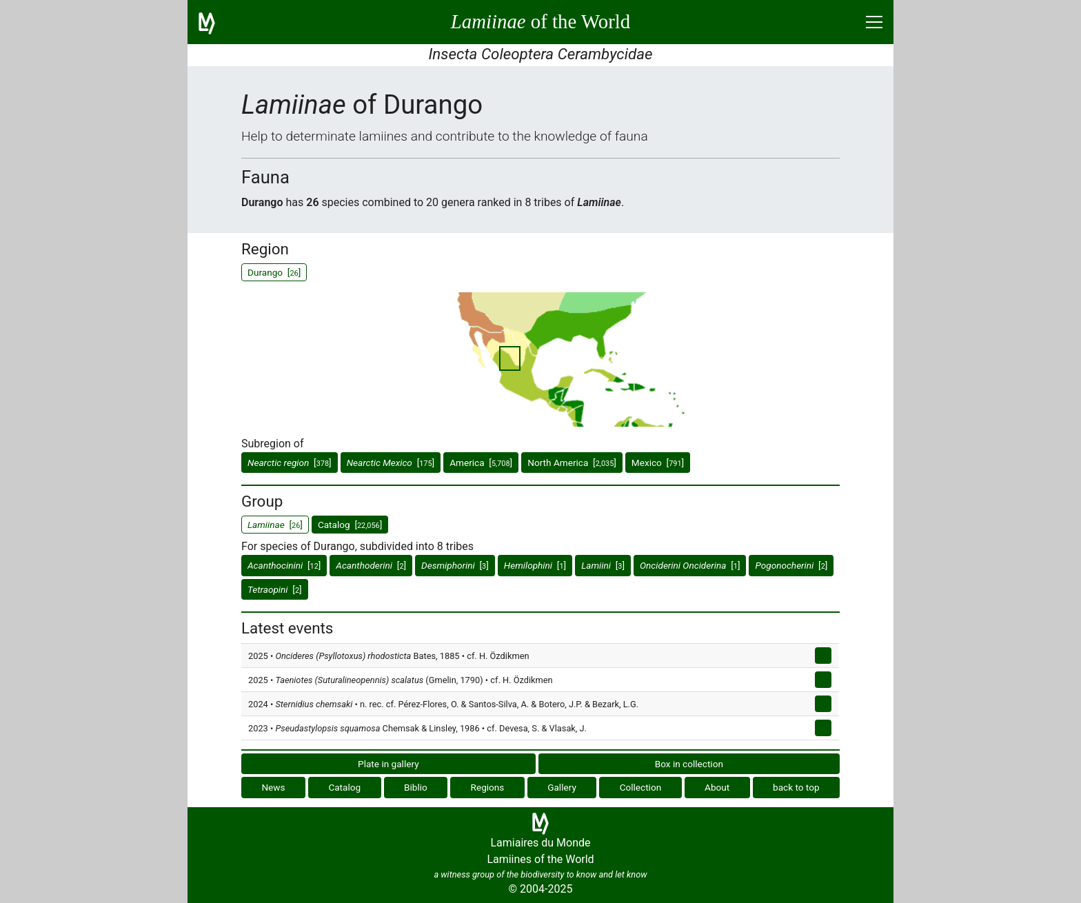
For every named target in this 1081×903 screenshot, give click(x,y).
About (717, 787)
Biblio (415, 787)
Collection (641, 787)
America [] (480, 462)
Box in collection (689, 763)
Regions (488, 787)
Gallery (561, 787)
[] (289, 462)
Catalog (344, 787)
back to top (796, 787)
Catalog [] (350, 524)
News (273, 787)
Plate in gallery (388, 763)
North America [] (571, 462)
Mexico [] (658, 462)
